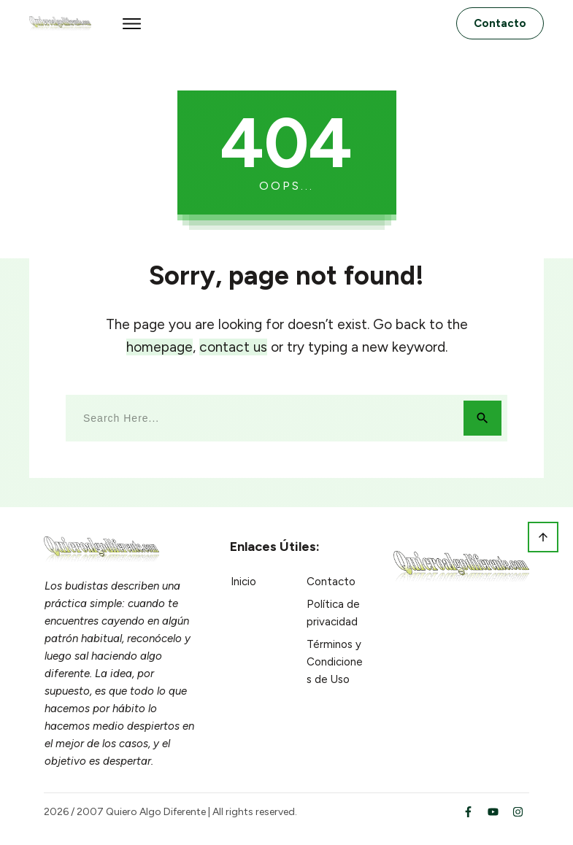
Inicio (243, 581)
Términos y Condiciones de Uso (335, 662)
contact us (233, 347)
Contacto (331, 581)
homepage (159, 347)
